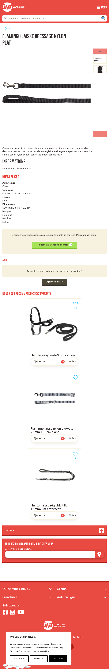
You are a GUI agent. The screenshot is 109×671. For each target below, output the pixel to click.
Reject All (38, 659)
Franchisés (9, 598)
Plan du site (77, 638)
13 (76, 306)
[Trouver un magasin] (99, 555)
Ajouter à (45, 364)
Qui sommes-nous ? (16, 590)
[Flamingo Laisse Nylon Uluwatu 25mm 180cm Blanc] (54, 406)
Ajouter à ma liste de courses (54, 245)
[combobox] (54, 18)
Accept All (58, 659)
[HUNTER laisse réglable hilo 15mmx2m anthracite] (54, 483)
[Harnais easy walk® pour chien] (54, 331)
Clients (62, 590)
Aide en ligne (66, 598)
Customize (19, 659)
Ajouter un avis (54, 283)
